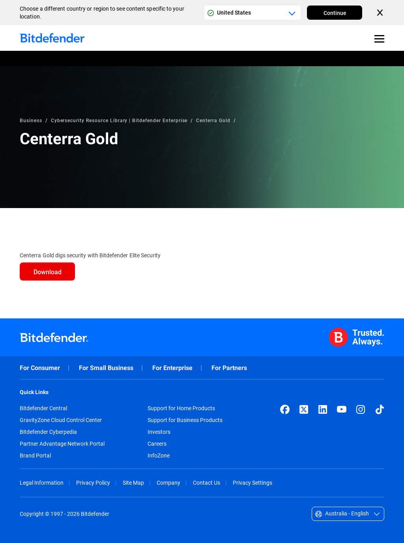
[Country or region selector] (252, 13)
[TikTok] (379, 409)
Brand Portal (35, 455)
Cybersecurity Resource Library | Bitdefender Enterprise (119, 120)
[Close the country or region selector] (380, 12)
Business (31, 120)
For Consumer (40, 368)
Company (168, 482)
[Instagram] (360, 409)
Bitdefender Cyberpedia (48, 431)
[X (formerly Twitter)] (304, 409)
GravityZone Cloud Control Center (61, 420)
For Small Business (106, 368)
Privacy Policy (93, 482)
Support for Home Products (181, 408)
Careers (157, 443)
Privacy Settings (252, 482)
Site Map (133, 482)
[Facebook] (285, 409)
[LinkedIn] (322, 409)
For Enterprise (172, 368)
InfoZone (159, 455)
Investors (159, 431)
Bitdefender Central (43, 408)
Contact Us (206, 482)
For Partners (229, 368)
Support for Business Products (185, 420)
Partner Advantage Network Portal (62, 443)
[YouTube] (341, 409)
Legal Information (42, 482)
